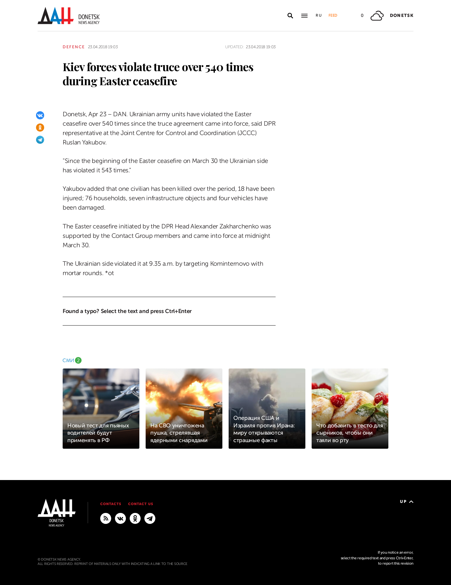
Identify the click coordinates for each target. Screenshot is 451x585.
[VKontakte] (40, 115)
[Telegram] (40, 140)
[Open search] (290, 16)
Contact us (140, 504)
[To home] (69, 15)
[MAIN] (149, 518)
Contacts (110, 504)
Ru (319, 15)
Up (406, 501)
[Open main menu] (304, 16)
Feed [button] (333, 15)
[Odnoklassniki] (40, 127)
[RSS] (105, 518)
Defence (74, 46)
